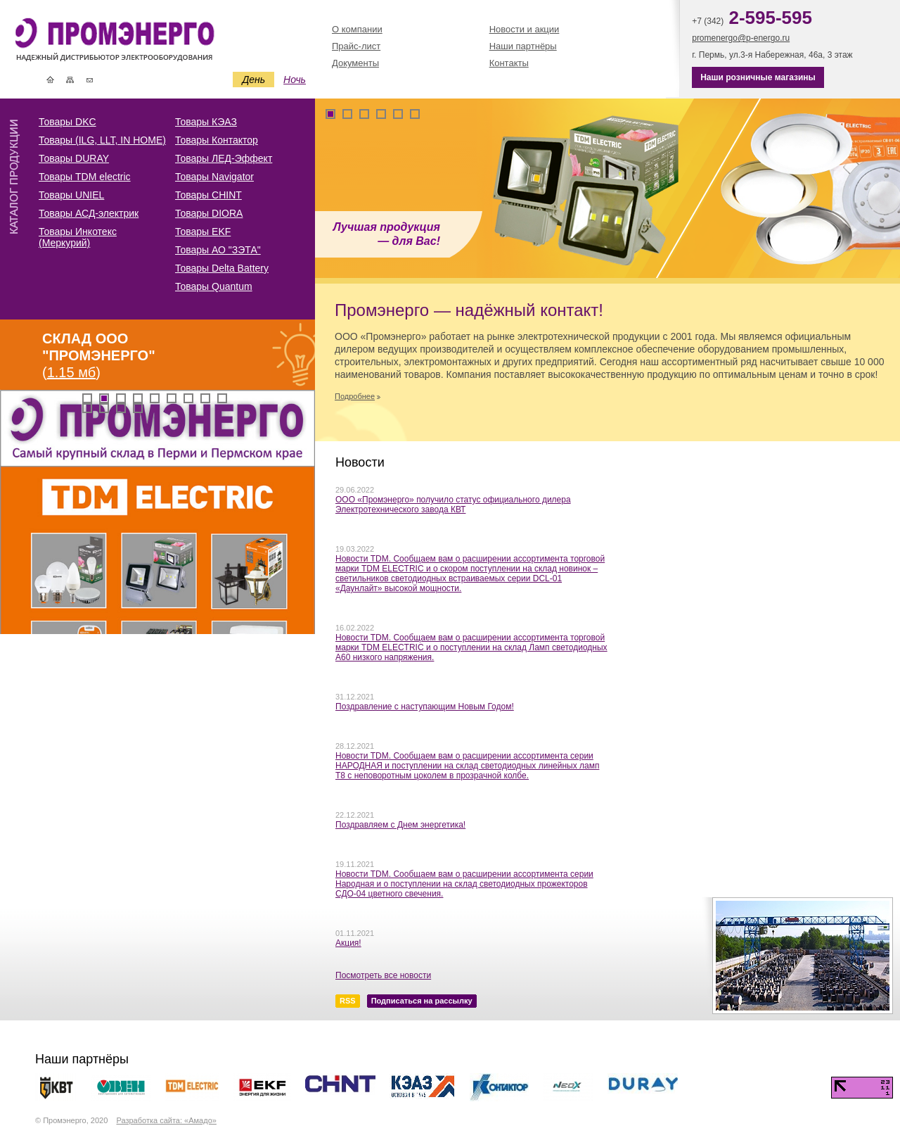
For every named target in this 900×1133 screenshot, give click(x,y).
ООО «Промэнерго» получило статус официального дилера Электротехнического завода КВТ (453, 504)
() (98, 355)
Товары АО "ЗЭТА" (218, 249)
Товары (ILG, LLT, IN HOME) (102, 140)
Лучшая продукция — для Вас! (386, 234)
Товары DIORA (209, 213)
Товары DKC (67, 121)
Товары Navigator (214, 176)
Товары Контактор (216, 140)
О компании (357, 29)
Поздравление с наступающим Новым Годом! (424, 706)
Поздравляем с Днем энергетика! (400, 825)
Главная (50, 79)
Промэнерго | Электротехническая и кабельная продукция (138, 41)
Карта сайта (70, 79)
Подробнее (355, 396)
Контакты (90, 79)
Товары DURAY (74, 158)
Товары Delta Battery (222, 268)
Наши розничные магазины (758, 77)
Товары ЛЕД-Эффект (223, 158)
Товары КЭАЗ (206, 121)
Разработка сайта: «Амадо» (166, 1120)
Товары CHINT (208, 195)
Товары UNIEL (71, 195)
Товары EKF (203, 231)
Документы (355, 63)
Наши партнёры (523, 46)
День (253, 79)
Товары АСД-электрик (89, 213)
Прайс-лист (356, 46)
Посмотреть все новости (383, 975)
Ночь (294, 79)
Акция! (348, 943)
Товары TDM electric (85, 176)
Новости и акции (524, 29)
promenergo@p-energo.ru (741, 38)
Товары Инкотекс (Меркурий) (78, 237)
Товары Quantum (213, 286)
